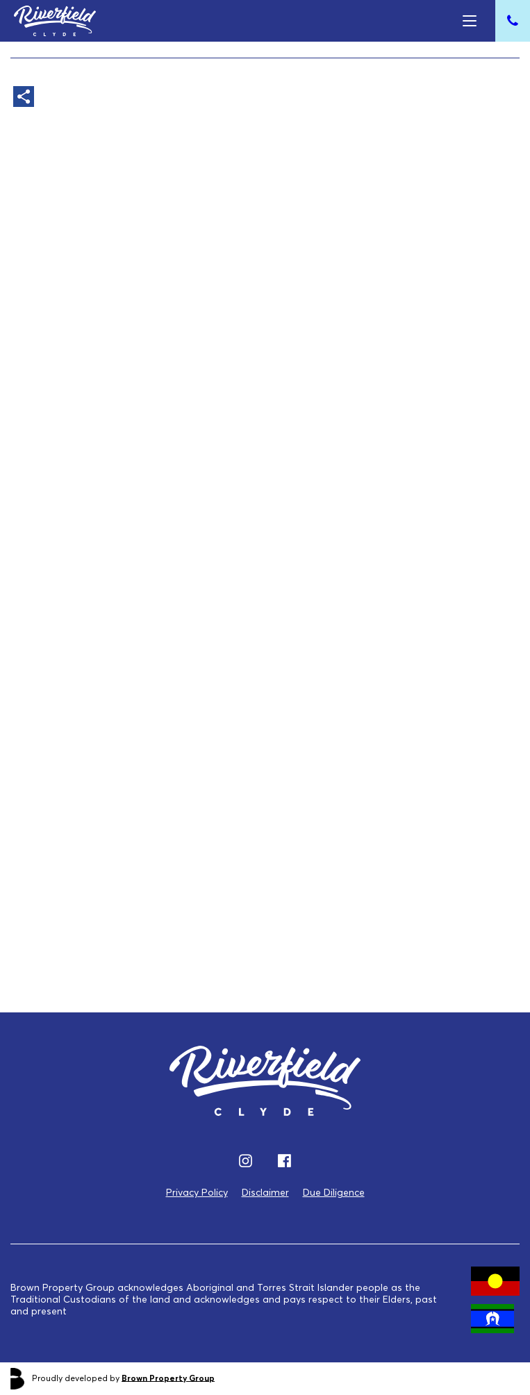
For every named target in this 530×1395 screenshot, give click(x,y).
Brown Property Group (168, 1377)
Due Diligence (334, 1192)
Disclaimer (265, 1192)
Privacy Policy (197, 1192)
